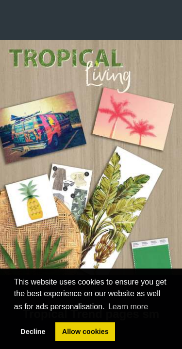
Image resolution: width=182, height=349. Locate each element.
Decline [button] (32, 331)
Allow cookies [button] (85, 331)
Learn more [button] (128, 306)
